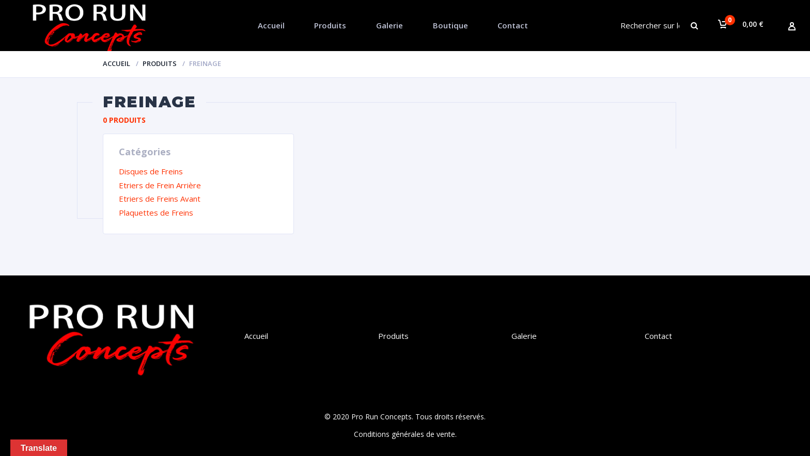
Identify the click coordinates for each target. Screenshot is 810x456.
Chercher (702, 25)
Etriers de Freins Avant (159, 198)
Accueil (271, 25)
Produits (330, 25)
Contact (512, 25)
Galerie (389, 25)
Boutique (450, 25)
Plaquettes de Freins (156, 212)
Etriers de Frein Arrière (160, 185)
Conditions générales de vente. (405, 434)
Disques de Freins (151, 171)
